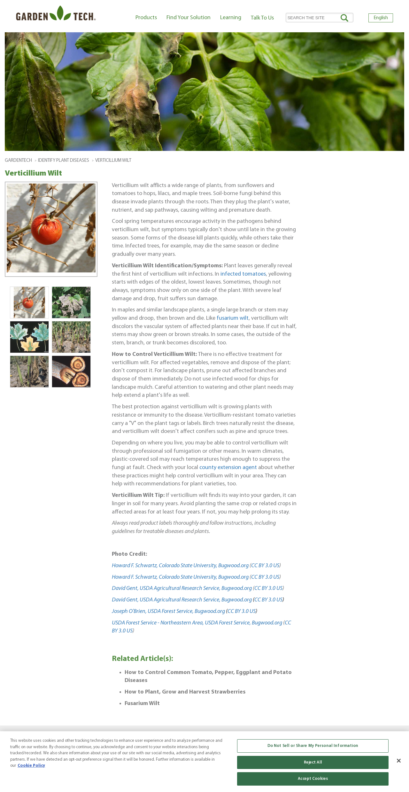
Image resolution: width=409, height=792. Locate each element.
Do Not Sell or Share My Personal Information (313, 746)
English (381, 17)
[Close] (399, 761)
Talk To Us (262, 18)
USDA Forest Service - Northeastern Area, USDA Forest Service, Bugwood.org (197, 623)
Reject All (313, 762)
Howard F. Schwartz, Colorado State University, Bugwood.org (180, 566)
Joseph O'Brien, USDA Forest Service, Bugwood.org (168, 611)
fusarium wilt (233, 318)
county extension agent (228, 468)
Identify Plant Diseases (63, 160)
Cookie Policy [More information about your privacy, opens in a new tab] (31, 766)
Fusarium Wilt (142, 704)
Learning (230, 18)
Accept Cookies (313, 779)
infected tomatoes (243, 274)
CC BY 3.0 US (265, 566)
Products (146, 18)
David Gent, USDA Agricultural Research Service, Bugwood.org (182, 588)
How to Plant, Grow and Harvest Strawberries (185, 692)
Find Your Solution (188, 18)
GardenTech (18, 160)
